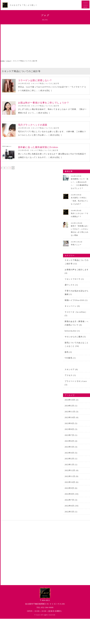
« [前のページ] (7, 169)
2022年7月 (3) (71, 504)
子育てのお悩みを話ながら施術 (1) (76, 294)
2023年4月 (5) (71, 456)
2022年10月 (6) (71, 486)
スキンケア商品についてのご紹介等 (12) (76, 263)
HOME (2, 61)
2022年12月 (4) (71, 474)
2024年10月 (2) (71, 402)
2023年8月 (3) (71, 432)
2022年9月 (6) (71, 492)
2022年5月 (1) (71, 515)
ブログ (8, 61)
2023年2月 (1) (71, 462)
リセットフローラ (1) (74, 281)
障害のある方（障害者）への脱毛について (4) (76, 325)
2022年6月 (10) (71, 510)
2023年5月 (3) (71, 450)
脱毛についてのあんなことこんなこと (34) (76, 346)
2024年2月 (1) (71, 408)
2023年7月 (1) (71, 438)
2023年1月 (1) (71, 468)
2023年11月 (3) (71, 414)
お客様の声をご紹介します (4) (76, 273)
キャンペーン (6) (72, 308)
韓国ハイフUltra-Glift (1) (76, 302)
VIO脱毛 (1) (70, 360)
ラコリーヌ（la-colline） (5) (76, 315)
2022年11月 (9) (71, 480)
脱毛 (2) (68, 354)
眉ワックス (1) (71, 287)
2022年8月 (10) (71, 498)
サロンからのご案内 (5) (75, 339)
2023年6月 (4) (71, 444)
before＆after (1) (72, 333)
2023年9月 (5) (71, 426)
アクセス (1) (70, 378)
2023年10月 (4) (71, 420)
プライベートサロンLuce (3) (76, 385)
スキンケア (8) (71, 372)
